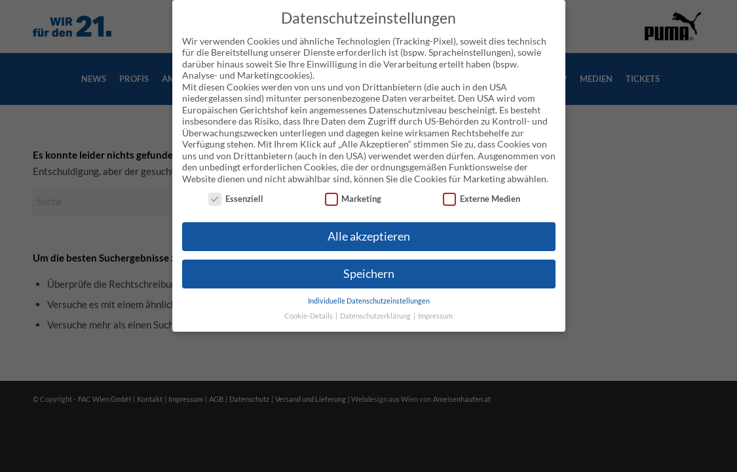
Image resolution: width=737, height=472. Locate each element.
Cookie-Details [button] (309, 304)
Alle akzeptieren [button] (369, 225)
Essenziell (235, 188)
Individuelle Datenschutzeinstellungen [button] (369, 290)
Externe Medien (481, 188)
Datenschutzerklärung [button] (376, 304)
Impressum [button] (435, 304)
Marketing (353, 188)
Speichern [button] (368, 262)
